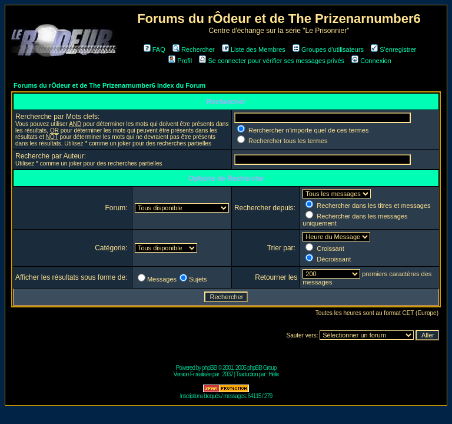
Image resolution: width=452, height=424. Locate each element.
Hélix (273, 374)
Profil (180, 60)
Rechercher (193, 49)
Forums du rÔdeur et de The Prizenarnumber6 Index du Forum (109, 85)
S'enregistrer (393, 49)
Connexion (371, 60)
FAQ (154, 49)
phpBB (209, 368)
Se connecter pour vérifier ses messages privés (271, 60)
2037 (227, 374)
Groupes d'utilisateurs (328, 49)
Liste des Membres (253, 49)
